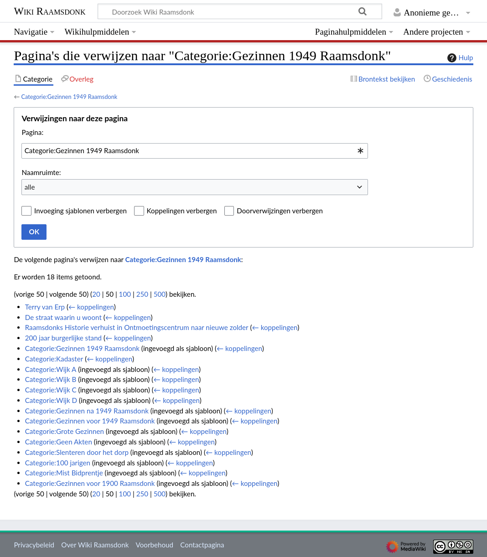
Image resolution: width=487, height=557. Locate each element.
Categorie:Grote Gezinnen (64, 431)
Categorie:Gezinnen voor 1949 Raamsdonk (90, 421)
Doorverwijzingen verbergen (280, 210)
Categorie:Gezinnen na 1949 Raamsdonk (87, 411)
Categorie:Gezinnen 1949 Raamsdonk (69, 96)
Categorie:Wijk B (51, 379)
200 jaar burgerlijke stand (63, 338)
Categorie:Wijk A (51, 369)
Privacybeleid (34, 545)
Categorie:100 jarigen (57, 463)
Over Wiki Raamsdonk (95, 545)
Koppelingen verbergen (182, 210)
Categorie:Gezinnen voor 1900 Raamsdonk (90, 483)
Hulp (459, 57)
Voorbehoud (154, 545)
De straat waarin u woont (63, 317)
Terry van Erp (45, 307)
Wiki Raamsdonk (49, 11)
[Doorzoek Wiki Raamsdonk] (240, 11)
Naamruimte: (41, 172)
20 (96, 294)
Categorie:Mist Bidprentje (64, 473)
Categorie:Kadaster (54, 359)
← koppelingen (91, 307)
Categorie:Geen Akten (58, 442)
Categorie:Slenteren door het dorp (77, 452)
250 (142, 294)
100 (125, 294)
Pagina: (32, 132)
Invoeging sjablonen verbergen (80, 210)
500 (160, 294)
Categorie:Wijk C (51, 390)
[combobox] (194, 151)
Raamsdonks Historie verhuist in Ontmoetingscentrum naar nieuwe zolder (137, 327)
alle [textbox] (30, 187)
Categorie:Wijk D (51, 400)
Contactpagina (202, 545)
